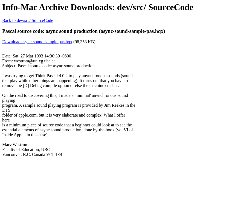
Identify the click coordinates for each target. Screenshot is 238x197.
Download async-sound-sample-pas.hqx (37, 41)
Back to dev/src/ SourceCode (27, 20)
